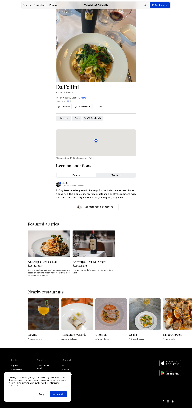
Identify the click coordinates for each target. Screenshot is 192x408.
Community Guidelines (67, 375)
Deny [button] (41, 394)
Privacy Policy (44, 383)
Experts (14, 365)
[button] (26, 5)
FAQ (64, 365)
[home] (96, 5)
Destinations (16, 369)
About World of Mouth (43, 366)
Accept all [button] (58, 394)
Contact (65, 369)
